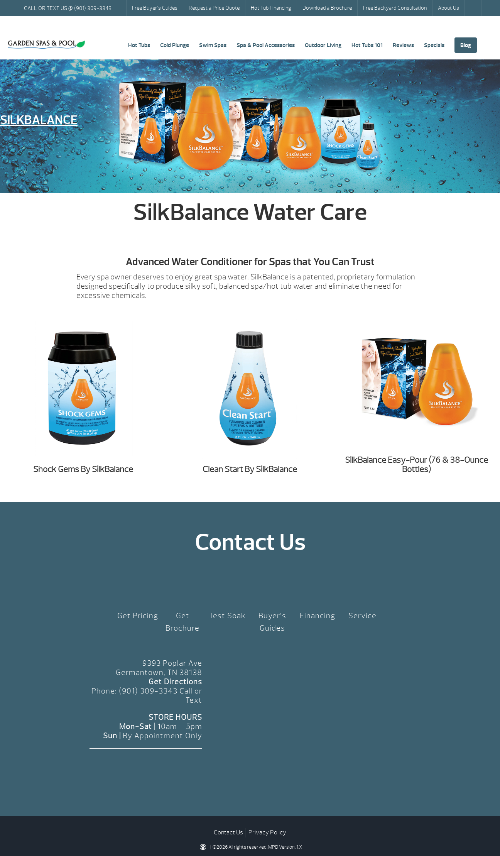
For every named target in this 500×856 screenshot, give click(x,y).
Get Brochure (182, 622)
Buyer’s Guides (272, 622)
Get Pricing (137, 616)
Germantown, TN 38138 (159, 672)
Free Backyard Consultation (395, 8)
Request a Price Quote (214, 8)
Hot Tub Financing (271, 8)
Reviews (403, 45)
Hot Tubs (139, 45)
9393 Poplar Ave (172, 663)
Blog (465, 45)
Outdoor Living (323, 45)
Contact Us (228, 832)
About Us (448, 8)
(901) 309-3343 (148, 691)
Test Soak (227, 616)
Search (473, 8)
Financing (317, 616)
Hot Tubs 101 (367, 45)
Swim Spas (212, 45)
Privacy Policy (267, 832)
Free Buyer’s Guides (154, 8)
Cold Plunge (174, 45)
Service (362, 616)
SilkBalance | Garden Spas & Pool (46, 45)
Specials (434, 45)
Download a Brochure (327, 8)
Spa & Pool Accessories (265, 45)
